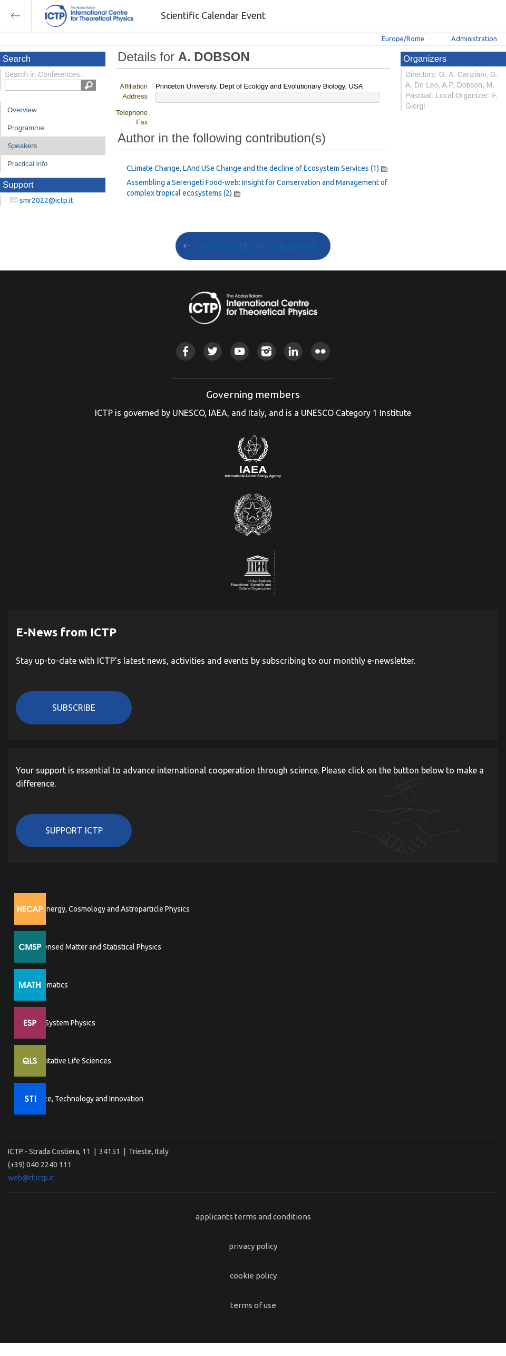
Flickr (320, 351)
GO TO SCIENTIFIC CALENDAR (257, 245)
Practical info (27, 164)
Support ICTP (74, 830)
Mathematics (47, 985)
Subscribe (73, 707)
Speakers (22, 146)
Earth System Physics (60, 1023)
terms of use (253, 1305)
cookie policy (253, 1275)
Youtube (239, 351)
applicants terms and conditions (253, 1216)
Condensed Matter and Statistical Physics (93, 947)
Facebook (185, 351)
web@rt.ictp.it (31, 1178)
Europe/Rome (403, 38)
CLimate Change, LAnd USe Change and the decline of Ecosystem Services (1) (252, 168)
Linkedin (293, 351)
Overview (22, 110)
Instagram (266, 351)
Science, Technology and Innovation (84, 1099)
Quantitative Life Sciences (68, 1061)
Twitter (212, 351)
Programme (25, 128)
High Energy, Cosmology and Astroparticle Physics (108, 909)
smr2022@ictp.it (46, 200)
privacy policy (253, 1246)
